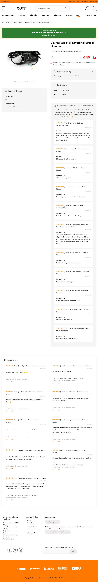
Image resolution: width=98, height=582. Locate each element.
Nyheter (21, 15)
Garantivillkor (31, 524)
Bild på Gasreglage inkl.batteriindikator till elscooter (24, 81)
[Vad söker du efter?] (52, 8)
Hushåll (68, 15)
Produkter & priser (32, 526)
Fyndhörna (90, 15)
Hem (3, 22)
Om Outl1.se (31, 530)
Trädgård (33, 15)
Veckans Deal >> (6, 1)
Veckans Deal (8, 15)
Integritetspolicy (31, 532)
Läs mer (75, 117)
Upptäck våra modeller (49, 35)
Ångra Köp (30, 522)
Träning (57, 15)
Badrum (45, 15)
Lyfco (6, 99)
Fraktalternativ (31, 528)
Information (72, 1)
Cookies (29, 534)
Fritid (78, 15)
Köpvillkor (30, 520)
